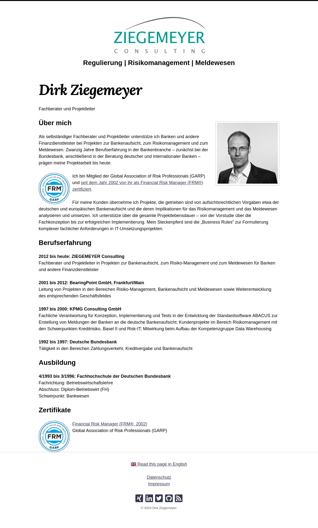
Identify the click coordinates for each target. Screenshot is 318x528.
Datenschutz (159, 477)
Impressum (159, 483)
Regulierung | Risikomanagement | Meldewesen (159, 62)
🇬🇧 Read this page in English (159, 464)
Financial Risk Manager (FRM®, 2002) (109, 424)
